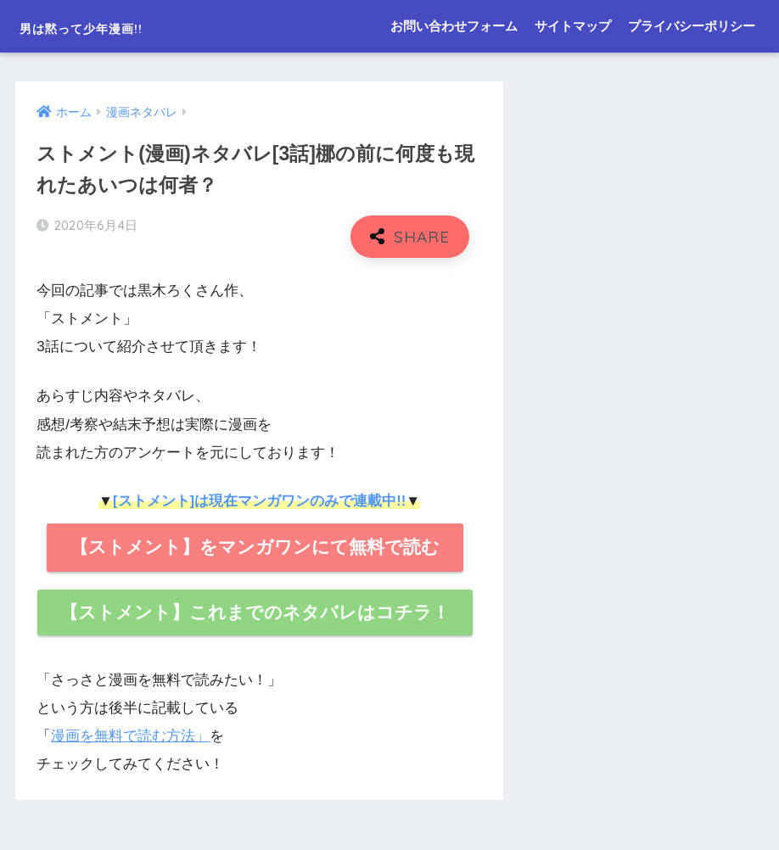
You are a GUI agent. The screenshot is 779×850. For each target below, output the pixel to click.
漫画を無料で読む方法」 (130, 736)
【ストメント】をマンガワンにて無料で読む (255, 547)
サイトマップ (573, 26)
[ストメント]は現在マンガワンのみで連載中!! (259, 501)
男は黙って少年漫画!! (118, 26)
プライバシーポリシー (691, 26)
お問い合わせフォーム (454, 26)
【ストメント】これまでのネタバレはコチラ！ (255, 612)
